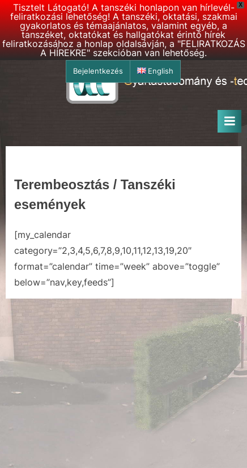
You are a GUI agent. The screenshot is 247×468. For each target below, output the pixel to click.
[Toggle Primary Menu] (229, 121)
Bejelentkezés (98, 71)
